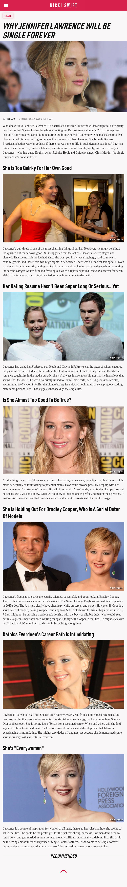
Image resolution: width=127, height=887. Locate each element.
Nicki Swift (10, 119)
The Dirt (8, 15)
